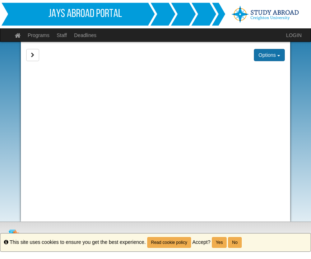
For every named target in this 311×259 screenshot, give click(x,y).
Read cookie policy (169, 242)
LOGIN (294, 35)
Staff (62, 35)
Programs (39, 35)
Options (269, 55)
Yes (219, 242)
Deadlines (85, 35)
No (234, 242)
